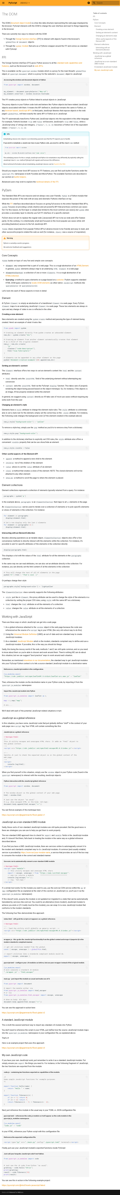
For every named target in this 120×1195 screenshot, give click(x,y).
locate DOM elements (41, 283)
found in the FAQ (59, 164)
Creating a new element (105, 29)
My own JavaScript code (103, 70)
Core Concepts (100, 23)
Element (97, 26)
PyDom (96, 20)
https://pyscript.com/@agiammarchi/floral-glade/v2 (23, 1013)
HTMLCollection (12, 276)
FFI (94, 16)
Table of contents (100, 13)
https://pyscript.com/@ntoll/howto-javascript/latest (23, 1185)
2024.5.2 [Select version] (24, 3)
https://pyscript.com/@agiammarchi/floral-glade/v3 (23, 1048)
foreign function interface (26, 39)
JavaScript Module (25, 641)
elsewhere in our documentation (37, 660)
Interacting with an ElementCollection (103, 49)
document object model (20, 23)
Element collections (101, 44)
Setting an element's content (107, 33)
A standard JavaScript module (105, 67)
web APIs (39, 66)
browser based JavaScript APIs (18, 110)
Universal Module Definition (25, 634)
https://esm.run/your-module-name (35, 852)
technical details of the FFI (47, 182)
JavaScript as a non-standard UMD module (105, 63)
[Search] (106, 3)
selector (60, 280)
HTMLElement (82, 266)
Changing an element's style (106, 36)
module (22, 46)
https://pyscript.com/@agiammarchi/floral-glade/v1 (23, 815)
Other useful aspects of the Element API (106, 40)
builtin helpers (20, 177)
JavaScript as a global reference (102, 57)
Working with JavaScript (102, 53)
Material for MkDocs (16, 1192)
